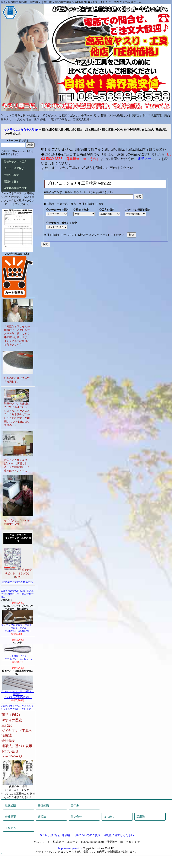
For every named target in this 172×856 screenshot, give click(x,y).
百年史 (75, 805)
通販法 (42, 816)
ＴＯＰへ (10, 827)
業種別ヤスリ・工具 (15, 161)
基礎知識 (43, 805)
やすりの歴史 (11, 720)
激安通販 (10, 805)
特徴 (17, 577)
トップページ (11, 756)
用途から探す (11, 174)
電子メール (146, 159)
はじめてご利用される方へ (17, 581)
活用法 (140, 816)
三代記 (6, 725)
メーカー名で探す (14, 168)
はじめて (109, 816)
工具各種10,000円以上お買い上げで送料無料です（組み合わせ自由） (17, 593)
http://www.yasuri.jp (70, 848)
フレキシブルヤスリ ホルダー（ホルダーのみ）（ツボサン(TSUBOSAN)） (17, 626)
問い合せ (76, 816)
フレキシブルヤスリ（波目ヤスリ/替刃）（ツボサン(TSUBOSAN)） (17, 693)
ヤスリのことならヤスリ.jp (21, 129)
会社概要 (8, 740)
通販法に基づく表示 (16, 746)
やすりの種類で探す (15, 188)
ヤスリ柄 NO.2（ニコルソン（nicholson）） (17, 656)
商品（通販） (11, 715)
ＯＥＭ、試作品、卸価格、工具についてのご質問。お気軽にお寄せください (86, 835)
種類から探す (11, 181)
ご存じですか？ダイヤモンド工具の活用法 (18, 538)
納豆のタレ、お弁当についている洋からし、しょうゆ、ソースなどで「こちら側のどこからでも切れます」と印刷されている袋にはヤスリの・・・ (17, 414)
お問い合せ (10, 751)
